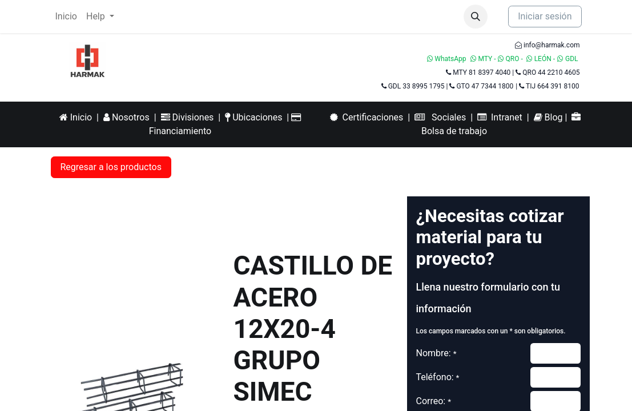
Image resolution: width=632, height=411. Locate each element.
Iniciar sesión (544, 16)
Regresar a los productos (111, 167)
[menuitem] (66, 16)
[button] (476, 17)
